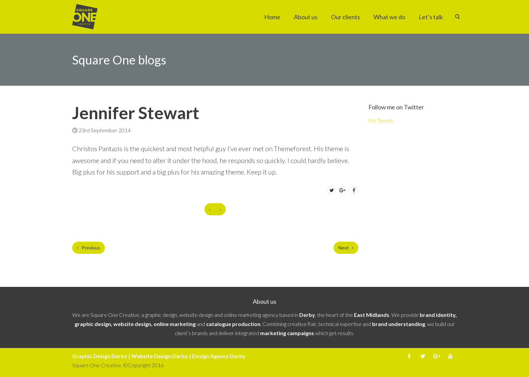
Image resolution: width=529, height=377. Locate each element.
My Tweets (381, 120)
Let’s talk (431, 17)
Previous (88, 247)
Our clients (345, 17)
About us (305, 17)
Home (272, 17)
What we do (389, 17)
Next (346, 247)
